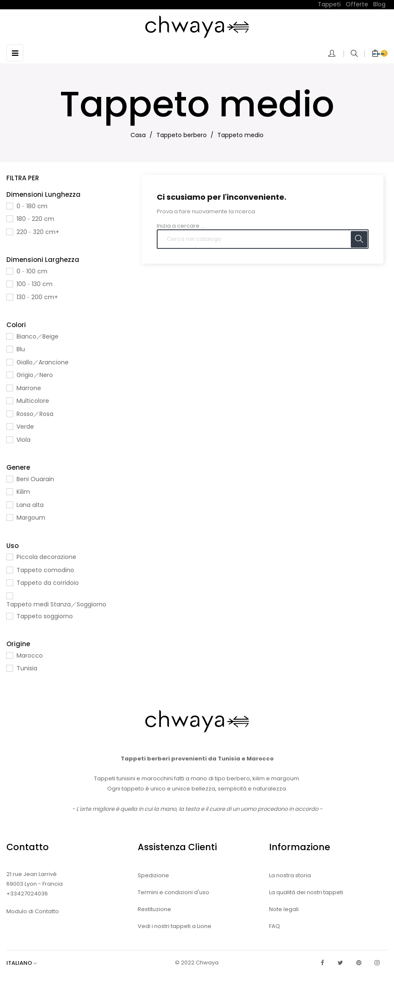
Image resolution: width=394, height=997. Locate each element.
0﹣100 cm (32, 271)
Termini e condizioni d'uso (173, 892)
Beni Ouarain (35, 479)
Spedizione (153, 875)
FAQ (274, 926)
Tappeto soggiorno (45, 616)
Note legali (284, 909)
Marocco (30, 655)
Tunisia (27, 668)
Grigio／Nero (35, 375)
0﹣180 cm (32, 206)
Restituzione (154, 909)
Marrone (29, 388)
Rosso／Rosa (35, 414)
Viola (24, 439)
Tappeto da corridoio (48, 582)
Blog (379, 4)
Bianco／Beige (37, 336)
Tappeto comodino (45, 570)
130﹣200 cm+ (37, 297)
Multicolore (33, 401)
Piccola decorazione (46, 557)
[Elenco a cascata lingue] (25, 962)
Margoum (31, 517)
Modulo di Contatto (32, 911)
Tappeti (329, 4)
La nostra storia (290, 875)
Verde (25, 426)
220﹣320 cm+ (38, 232)
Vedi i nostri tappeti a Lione (174, 926)
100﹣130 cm (35, 284)
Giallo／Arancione (43, 362)
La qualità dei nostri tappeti (306, 892)
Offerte (357, 4)
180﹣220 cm (35, 219)
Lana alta (30, 505)
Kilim (23, 491)
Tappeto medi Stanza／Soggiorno (56, 604)
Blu (21, 349)
